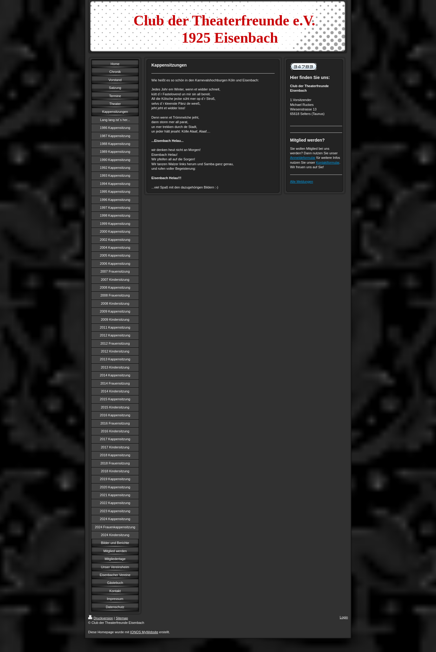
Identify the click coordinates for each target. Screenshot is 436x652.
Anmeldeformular (302, 157)
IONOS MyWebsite (144, 632)
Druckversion (100, 618)
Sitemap (122, 618)
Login (344, 617)
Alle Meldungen (301, 181)
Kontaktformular (327, 162)
